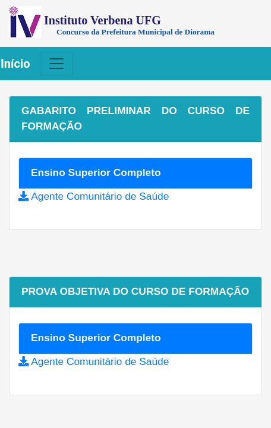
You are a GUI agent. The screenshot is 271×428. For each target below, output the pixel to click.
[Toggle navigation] (56, 63)
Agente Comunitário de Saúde (100, 196)
